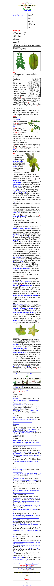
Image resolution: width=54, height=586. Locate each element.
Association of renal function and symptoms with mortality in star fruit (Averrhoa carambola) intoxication (26, 530)
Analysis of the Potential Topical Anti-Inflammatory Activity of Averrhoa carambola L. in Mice (25, 419)
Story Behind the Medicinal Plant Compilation (27, 566)
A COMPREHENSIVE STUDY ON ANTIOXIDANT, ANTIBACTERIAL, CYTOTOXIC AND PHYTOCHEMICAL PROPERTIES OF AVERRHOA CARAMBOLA (24, 432)
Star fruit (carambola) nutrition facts (17, 472)
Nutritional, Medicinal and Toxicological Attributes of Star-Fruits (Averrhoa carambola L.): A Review (26, 490)
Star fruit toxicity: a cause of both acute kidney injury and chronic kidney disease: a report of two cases (26, 487)
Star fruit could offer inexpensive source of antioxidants (20, 404)
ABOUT (31, 3)
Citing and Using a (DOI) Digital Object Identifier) (32, 564)
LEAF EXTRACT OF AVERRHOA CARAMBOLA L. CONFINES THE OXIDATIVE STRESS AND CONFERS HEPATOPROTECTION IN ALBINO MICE (25, 461)
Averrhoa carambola (15, 403)
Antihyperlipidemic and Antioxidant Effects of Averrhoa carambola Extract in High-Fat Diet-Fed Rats (26, 515)
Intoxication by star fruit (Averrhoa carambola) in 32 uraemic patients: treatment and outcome (25, 400)
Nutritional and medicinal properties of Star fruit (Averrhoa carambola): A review (23, 493)
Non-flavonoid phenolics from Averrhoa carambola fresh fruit (21, 554)
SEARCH (26, 3)
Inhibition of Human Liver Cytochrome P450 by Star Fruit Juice (21, 408)
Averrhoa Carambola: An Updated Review (18, 478)
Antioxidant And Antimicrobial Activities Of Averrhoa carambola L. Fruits (22, 422)
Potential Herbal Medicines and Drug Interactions (27, 565)
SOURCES (27, 390)
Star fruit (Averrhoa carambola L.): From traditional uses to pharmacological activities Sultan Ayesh (26, 442)
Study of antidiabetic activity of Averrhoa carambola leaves (21, 559)
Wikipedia (21, 389)
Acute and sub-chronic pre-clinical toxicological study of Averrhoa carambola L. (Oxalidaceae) (25, 480)
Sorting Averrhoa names (16, 412)
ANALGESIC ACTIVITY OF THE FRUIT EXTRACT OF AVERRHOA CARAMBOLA (24, 429)
